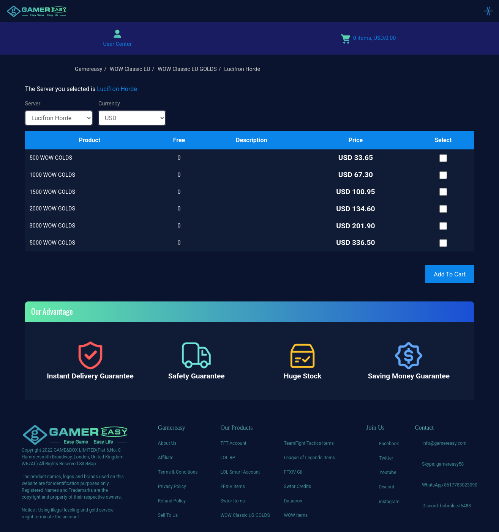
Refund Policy (172, 501)
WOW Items (296, 515)
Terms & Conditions (178, 472)
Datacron (293, 501)
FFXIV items (232, 486)
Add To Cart (450, 274)
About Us (167, 443)
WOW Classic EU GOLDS (187, 69)
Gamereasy (88, 69)
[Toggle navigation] (488, 11)
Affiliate (166, 457)
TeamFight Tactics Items (308, 443)
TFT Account (233, 443)
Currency (109, 103)
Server (33, 103)
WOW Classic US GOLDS (245, 515)
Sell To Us (168, 515)
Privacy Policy (172, 486)
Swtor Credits (297, 486)
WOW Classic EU (130, 69)
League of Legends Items (309, 457)
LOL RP (227, 457)
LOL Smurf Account (240, 472)
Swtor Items (232, 501)
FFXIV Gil (293, 472)
